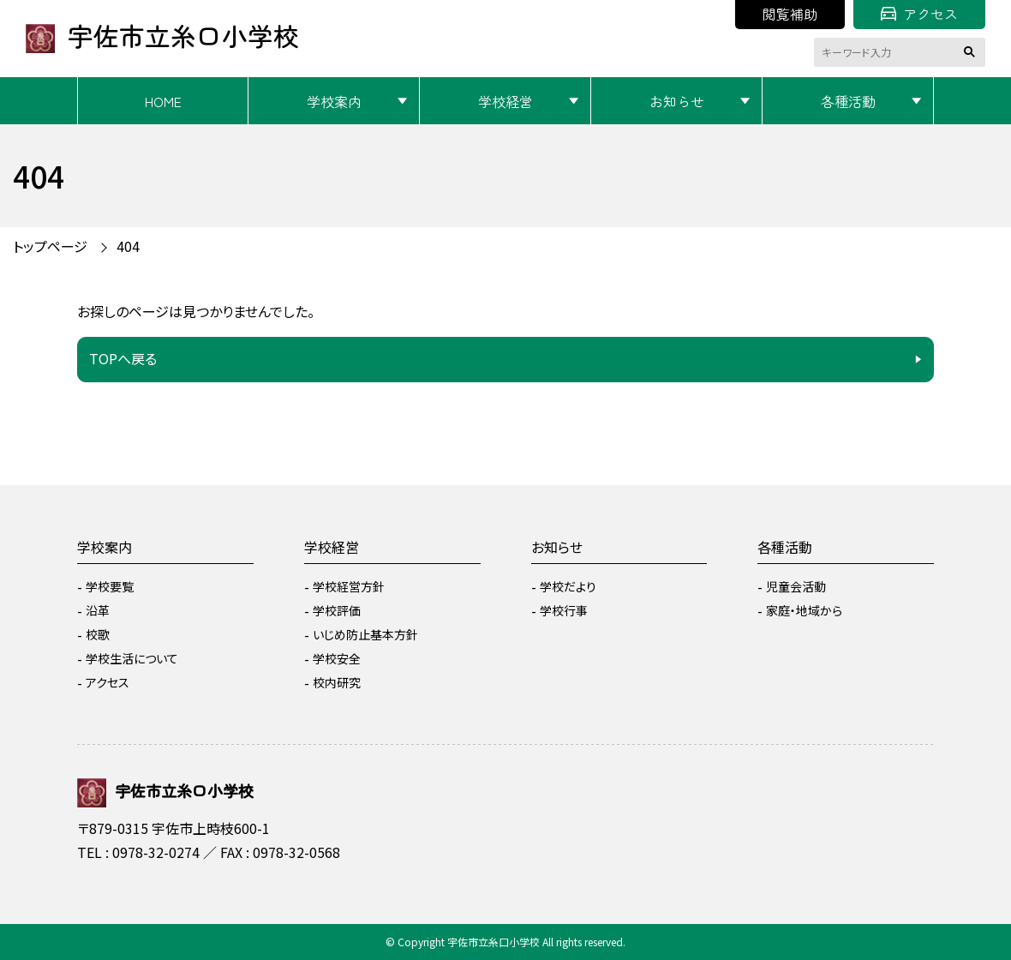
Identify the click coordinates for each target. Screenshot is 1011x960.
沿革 (98, 610)
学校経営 (505, 101)
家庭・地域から (804, 610)
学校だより (568, 586)
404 (128, 246)
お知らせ (676, 101)
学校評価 (337, 610)
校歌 (98, 634)
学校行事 (564, 610)
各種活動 (848, 101)
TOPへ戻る (123, 358)
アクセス (919, 13)
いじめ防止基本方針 (365, 634)
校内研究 (337, 682)
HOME (163, 101)
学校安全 (337, 658)
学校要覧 (110, 586)
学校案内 (334, 101)
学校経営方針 (349, 586)
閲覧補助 (790, 13)
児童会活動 (796, 586)
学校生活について (132, 658)
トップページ (50, 246)
